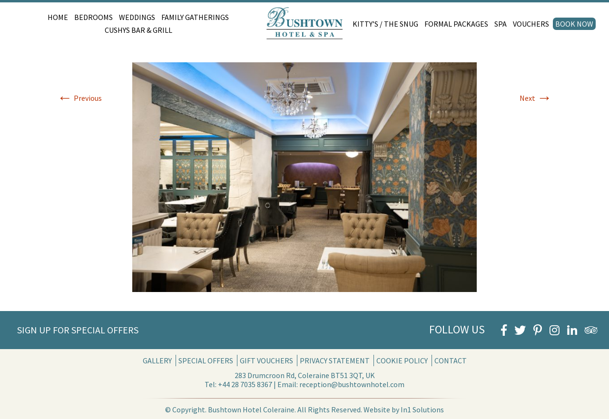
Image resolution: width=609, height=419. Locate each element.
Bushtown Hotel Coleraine (251, 409)
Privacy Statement (335, 360)
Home (58, 17)
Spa (500, 24)
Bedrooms (93, 17)
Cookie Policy (402, 360)
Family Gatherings (195, 17)
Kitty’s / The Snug (385, 24)
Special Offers (205, 360)
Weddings (137, 17)
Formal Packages (456, 24)
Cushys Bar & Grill (138, 30)
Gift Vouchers (266, 360)
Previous (79, 98)
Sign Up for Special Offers (77, 330)
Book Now (574, 24)
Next (536, 98)
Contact (450, 360)
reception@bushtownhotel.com (351, 384)
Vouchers (531, 24)
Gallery (157, 360)
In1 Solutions (422, 409)
